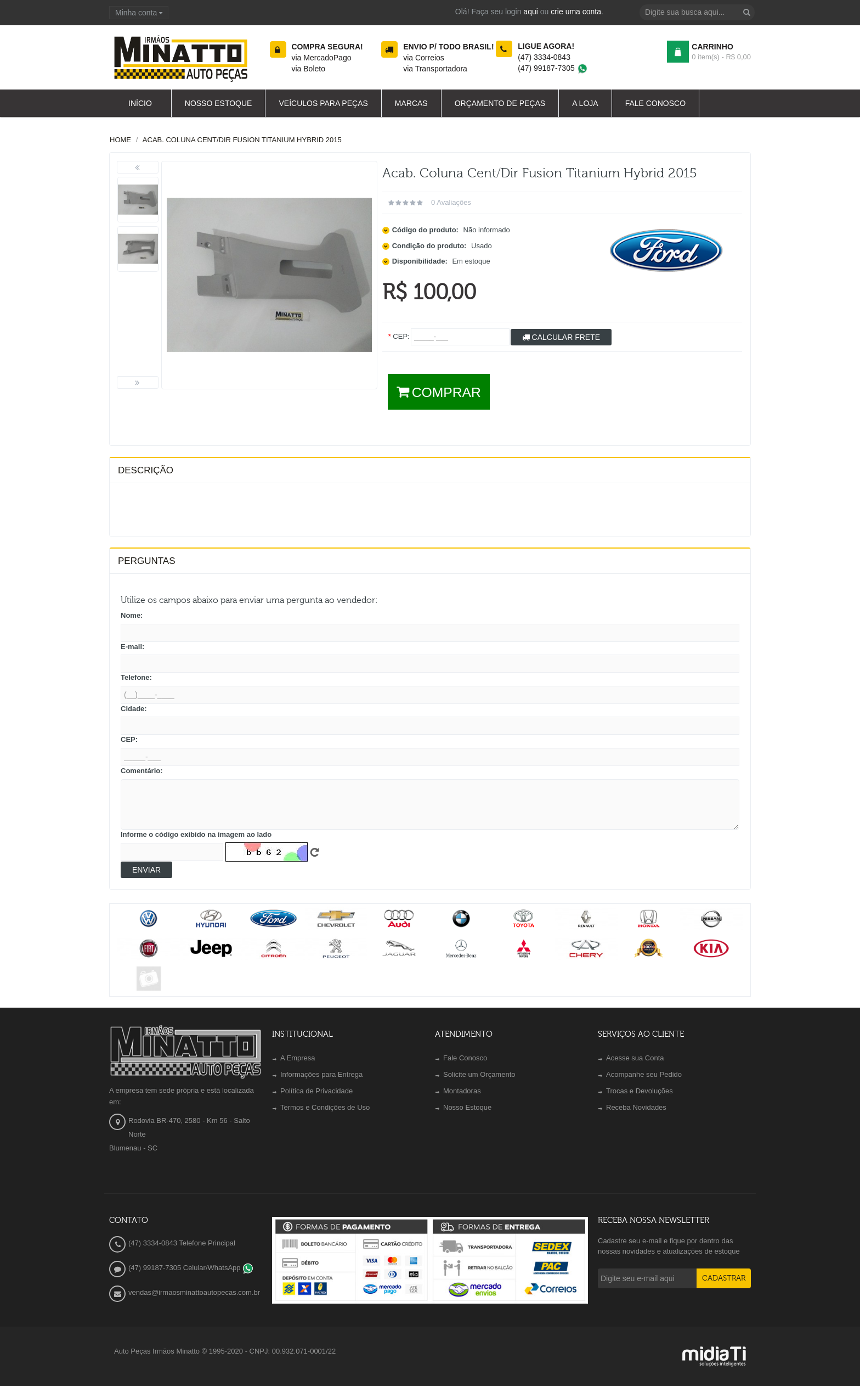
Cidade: (134, 709)
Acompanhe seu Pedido (644, 1074)
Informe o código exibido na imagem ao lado (196, 834)
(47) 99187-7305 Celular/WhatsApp (190, 1268)
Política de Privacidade (316, 1091)
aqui (530, 11)
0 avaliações (451, 202)
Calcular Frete (561, 337)
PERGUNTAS (147, 561)
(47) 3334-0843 (544, 57)
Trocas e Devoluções (639, 1091)
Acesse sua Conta (635, 1058)
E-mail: (132, 646)
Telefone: (136, 677)
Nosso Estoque (467, 1107)
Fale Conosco (465, 1058)
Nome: (132, 615)
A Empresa (297, 1058)
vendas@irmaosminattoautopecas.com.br (194, 1292)
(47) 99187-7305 (552, 68)
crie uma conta (576, 11)
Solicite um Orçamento (479, 1074)
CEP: (129, 739)
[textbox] (697, 12)
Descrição (145, 470)
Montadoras (462, 1091)
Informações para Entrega (321, 1074)
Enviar (146, 869)
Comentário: (142, 771)
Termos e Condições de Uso (325, 1107)
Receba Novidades (636, 1107)
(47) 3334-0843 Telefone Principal (181, 1243)
